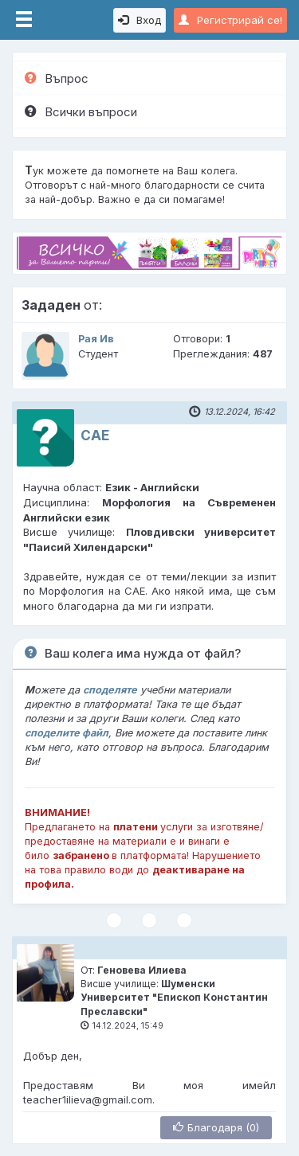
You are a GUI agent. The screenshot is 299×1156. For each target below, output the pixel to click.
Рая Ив (96, 339)
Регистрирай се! (230, 20)
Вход (139, 20)
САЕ (95, 435)
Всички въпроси (81, 111)
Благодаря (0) (216, 1127)
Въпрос (57, 78)
